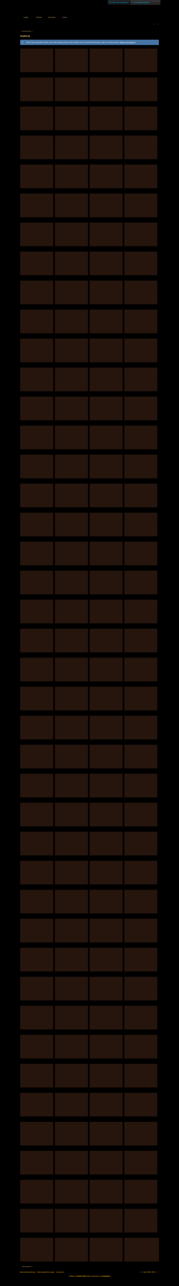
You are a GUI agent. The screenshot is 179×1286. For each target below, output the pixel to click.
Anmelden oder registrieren (118, 2)
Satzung (51, 17)
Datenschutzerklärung (27, 1272)
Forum (39, 17)
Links (64, 17)
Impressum (60, 1272)
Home (25, 17)
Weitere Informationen (127, 42)
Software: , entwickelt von (89, 1276)
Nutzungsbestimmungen (45, 1272)
